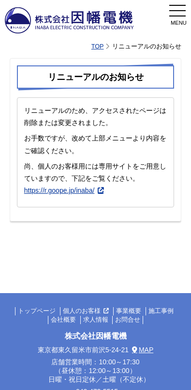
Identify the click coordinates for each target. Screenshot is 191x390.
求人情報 (95, 320)
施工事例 (161, 311)
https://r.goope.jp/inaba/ (59, 190)
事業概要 (128, 311)
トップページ (37, 311)
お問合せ (127, 320)
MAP (146, 350)
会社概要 (63, 320)
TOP (97, 46)
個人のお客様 (82, 311)
